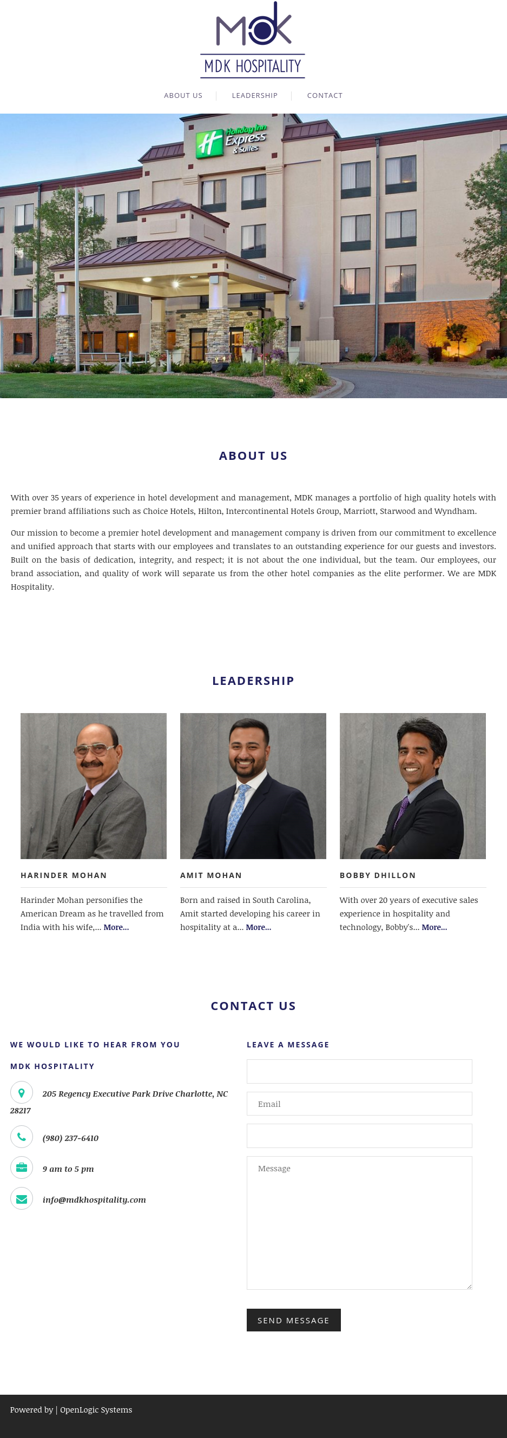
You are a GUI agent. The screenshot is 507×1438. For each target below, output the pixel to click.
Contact (325, 95)
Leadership (255, 95)
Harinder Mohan (64, 875)
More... (116, 927)
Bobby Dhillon (378, 875)
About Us (183, 95)
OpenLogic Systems (96, 1409)
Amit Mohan (211, 875)
